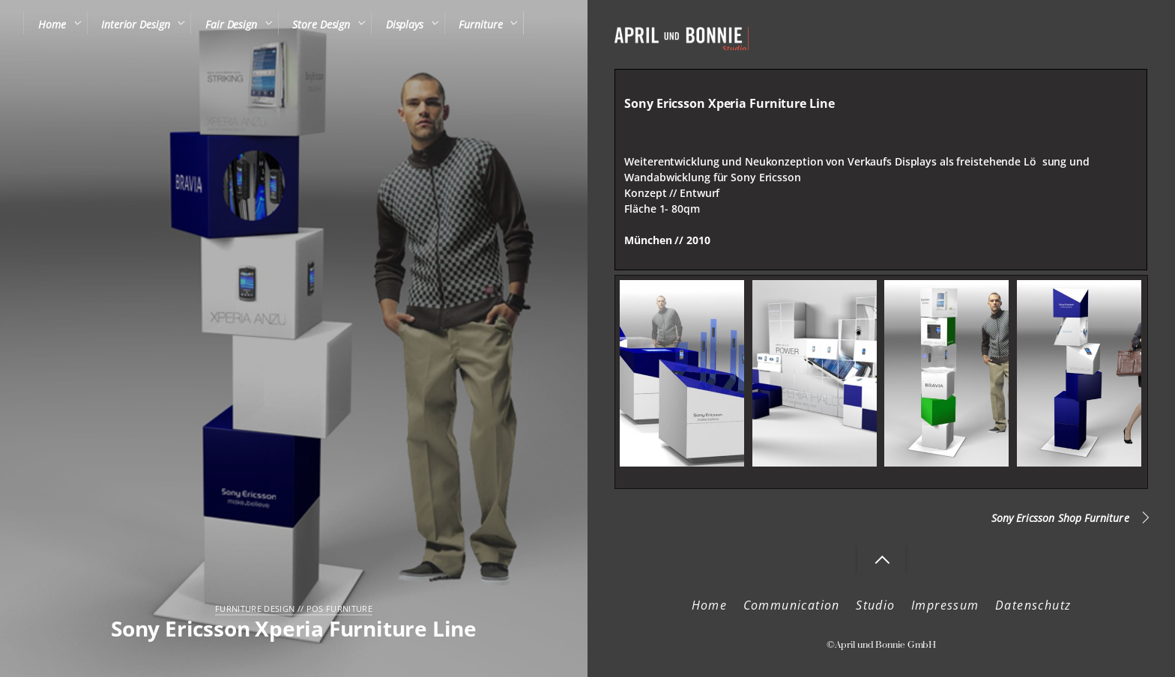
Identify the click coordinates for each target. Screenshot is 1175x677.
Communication (791, 605)
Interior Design (135, 24)
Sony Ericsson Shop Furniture (1060, 518)
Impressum (945, 605)
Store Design (321, 24)
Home (52, 24)
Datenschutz (1033, 605)
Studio (875, 605)
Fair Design (231, 24)
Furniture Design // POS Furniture (293, 608)
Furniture (480, 24)
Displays (404, 24)
